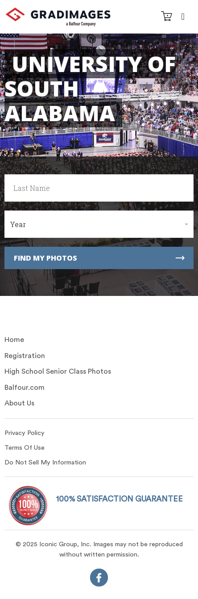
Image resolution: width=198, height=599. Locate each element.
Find (99, 258)
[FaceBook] (99, 580)
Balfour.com (24, 387)
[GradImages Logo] (57, 24)
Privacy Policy (24, 433)
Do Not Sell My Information (45, 462)
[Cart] (166, 17)
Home (14, 339)
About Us (19, 403)
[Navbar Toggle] (183, 15)
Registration (24, 355)
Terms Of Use (24, 447)
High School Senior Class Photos (57, 371)
